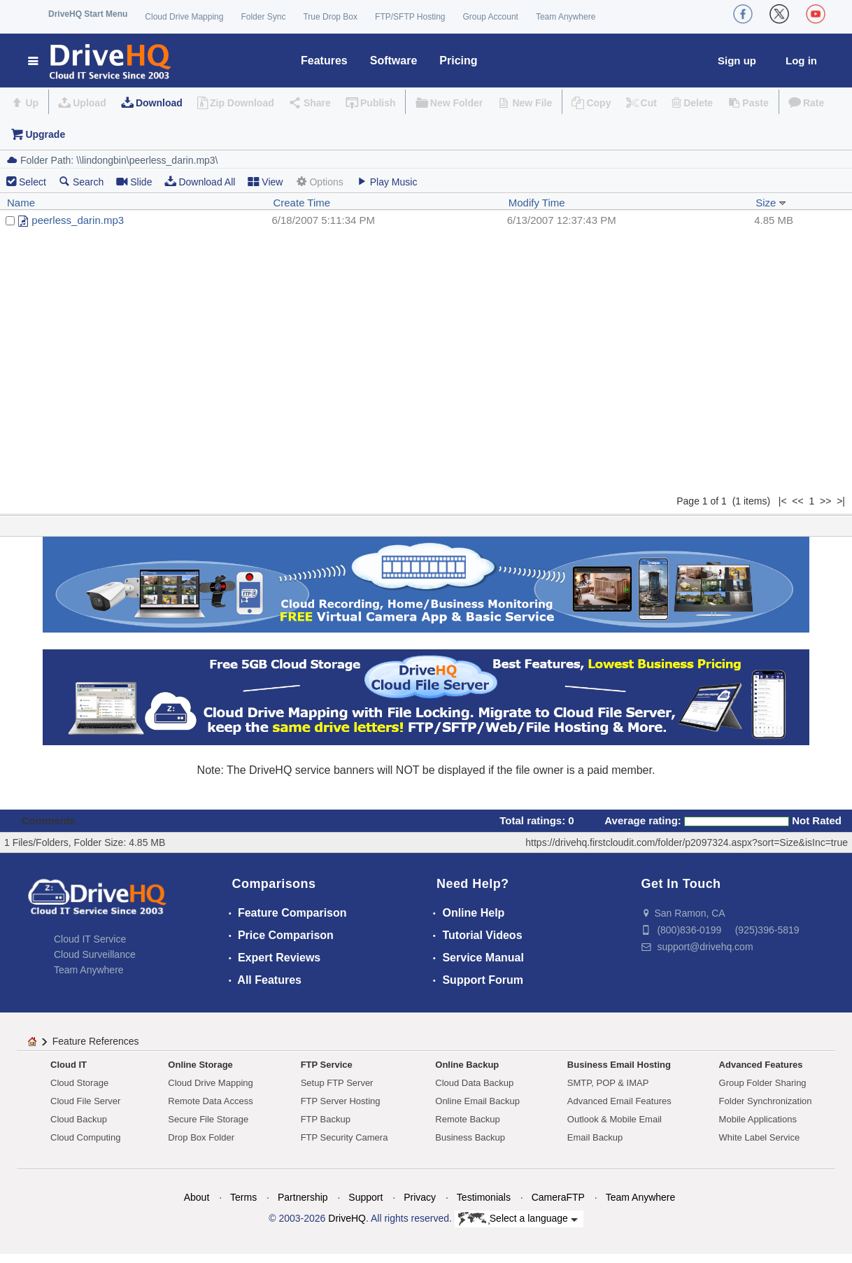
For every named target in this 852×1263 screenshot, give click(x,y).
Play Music (387, 181)
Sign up (737, 60)
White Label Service (759, 1137)
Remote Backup (467, 1119)
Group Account (490, 17)
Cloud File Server (85, 1101)
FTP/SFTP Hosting (410, 17)
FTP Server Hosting (341, 1101)
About (197, 1197)
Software (394, 60)
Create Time (301, 203)
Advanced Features (761, 1064)
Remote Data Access (210, 1101)
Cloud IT (68, 1064)
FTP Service (327, 1064)
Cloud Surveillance (95, 954)
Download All (199, 181)
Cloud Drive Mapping (184, 17)
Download (159, 102)
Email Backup (595, 1137)
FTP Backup (325, 1119)
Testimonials (484, 1197)
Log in (801, 60)
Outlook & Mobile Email (614, 1119)
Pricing (458, 60)
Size (770, 203)
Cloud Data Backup (474, 1083)
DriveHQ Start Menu (87, 14)
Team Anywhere (565, 17)
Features (324, 60)
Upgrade (45, 134)
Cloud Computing (85, 1137)
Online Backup (467, 1064)
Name (21, 203)
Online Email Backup (477, 1101)
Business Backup (470, 1137)
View (265, 181)
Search (81, 181)
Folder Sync (263, 17)
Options (319, 181)
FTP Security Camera (344, 1137)
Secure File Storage (208, 1119)
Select (32, 182)
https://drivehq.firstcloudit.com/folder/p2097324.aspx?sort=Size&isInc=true (686, 842)
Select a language (518, 1219)
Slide (134, 181)
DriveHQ (347, 1218)
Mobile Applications (758, 1119)
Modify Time (537, 203)
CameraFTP (558, 1197)
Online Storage (200, 1064)
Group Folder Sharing (763, 1083)
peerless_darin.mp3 (77, 220)
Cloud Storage (79, 1083)
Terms (243, 1197)
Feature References (95, 1041)
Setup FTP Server (337, 1083)
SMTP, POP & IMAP (608, 1083)
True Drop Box (330, 17)
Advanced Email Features (619, 1101)
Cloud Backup (78, 1119)
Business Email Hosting (619, 1064)
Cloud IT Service (90, 939)
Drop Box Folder (201, 1137)
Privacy (420, 1197)
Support (365, 1197)
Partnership (303, 1197)
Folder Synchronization (765, 1101)
